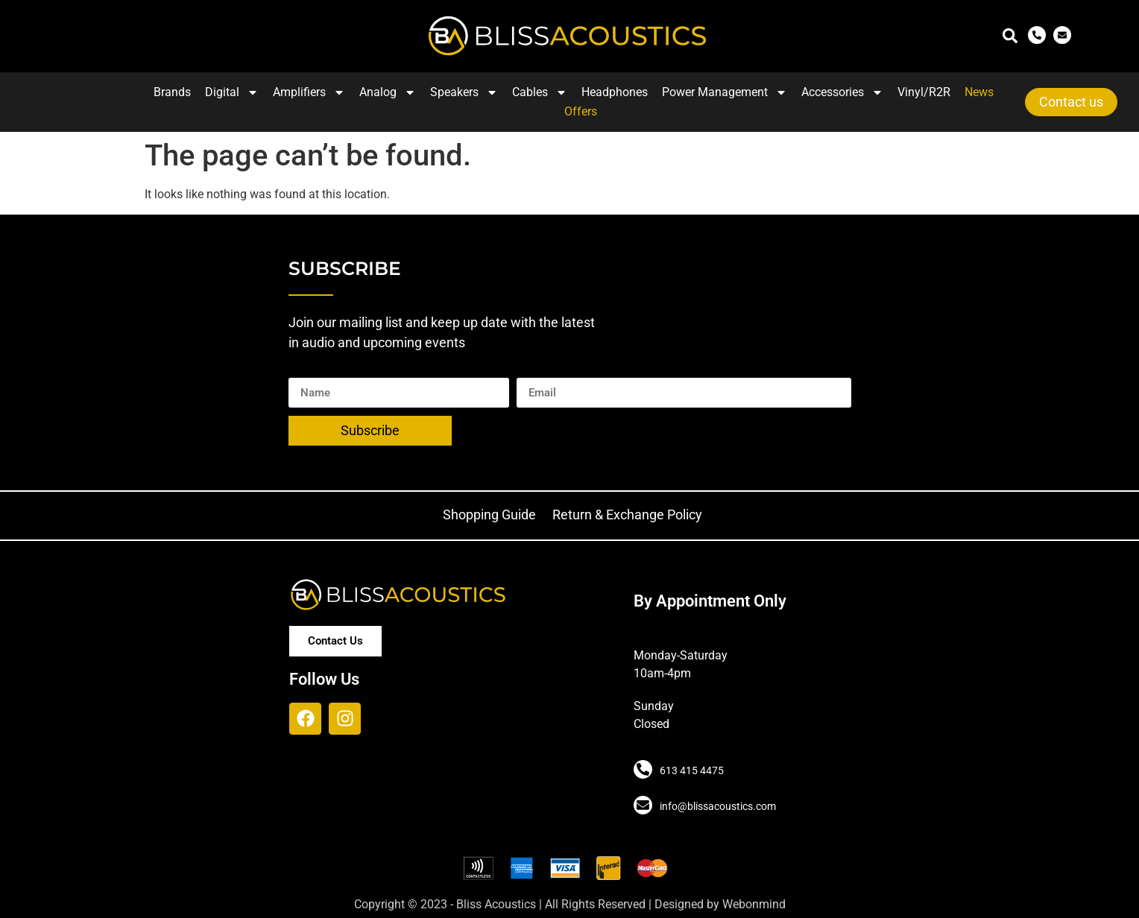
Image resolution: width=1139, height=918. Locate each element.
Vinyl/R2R (923, 92)
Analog (387, 92)
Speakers (464, 92)
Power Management (724, 92)
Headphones (614, 92)
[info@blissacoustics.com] (642, 805)
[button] (1010, 36)
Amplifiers (309, 92)
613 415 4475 (689, 770)
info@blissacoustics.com (715, 806)
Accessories (842, 92)
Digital (232, 92)
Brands (172, 92)
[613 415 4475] (642, 769)
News (979, 92)
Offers (580, 111)
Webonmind (754, 904)
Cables (539, 92)
